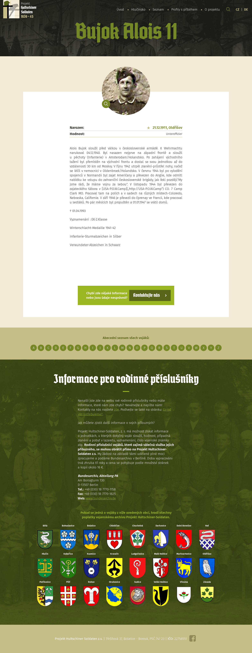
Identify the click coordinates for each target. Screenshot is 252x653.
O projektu (212, 9)
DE (246, 9)
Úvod (120, 9)
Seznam (158, 9)
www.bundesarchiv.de (101, 498)
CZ (237, 9)
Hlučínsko (138, 9)
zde (116, 409)
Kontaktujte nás (146, 295)
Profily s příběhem (184, 9)
